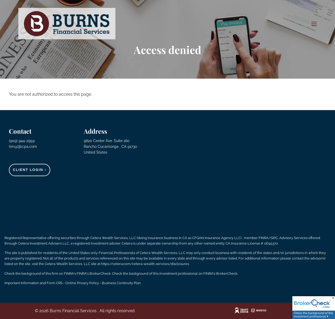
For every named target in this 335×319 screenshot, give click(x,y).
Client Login (29, 170)
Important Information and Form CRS (33, 283)
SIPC (274, 238)
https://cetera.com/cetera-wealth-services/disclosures (145, 264)
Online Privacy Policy (82, 283)
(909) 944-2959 (22, 141)
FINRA (264, 238)
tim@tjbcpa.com (23, 146)
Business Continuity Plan (121, 283)
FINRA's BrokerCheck (94, 273)
